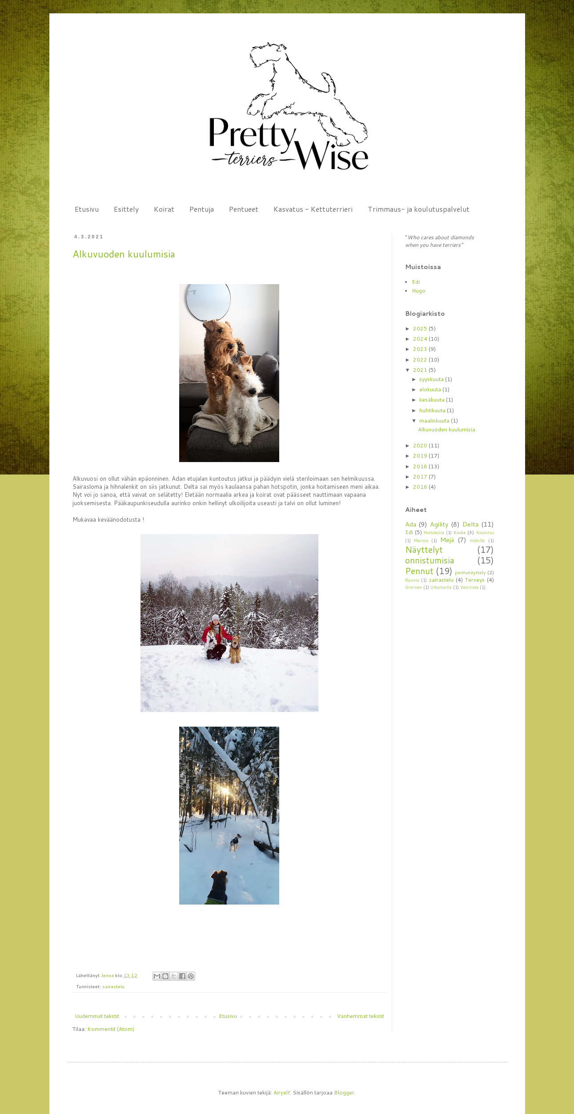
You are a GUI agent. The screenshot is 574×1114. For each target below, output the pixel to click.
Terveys (475, 579)
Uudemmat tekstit (97, 1016)
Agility (439, 524)
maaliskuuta (435, 420)
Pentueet (243, 209)
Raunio (412, 580)
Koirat (164, 209)
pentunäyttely (470, 572)
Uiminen (413, 587)
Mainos (421, 540)
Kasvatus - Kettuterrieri (313, 209)
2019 (421, 455)
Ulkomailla (441, 587)
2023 (421, 349)
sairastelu (113, 986)
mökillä (477, 540)
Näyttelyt (424, 549)
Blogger (344, 1092)
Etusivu (87, 209)
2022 (421, 359)
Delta (470, 524)
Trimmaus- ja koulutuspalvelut (419, 209)
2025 (421, 328)
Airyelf (281, 1092)
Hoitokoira (434, 532)
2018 (421, 466)
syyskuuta (432, 379)
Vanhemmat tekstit (360, 1016)
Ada (410, 524)
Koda (460, 532)
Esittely (126, 209)
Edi (416, 282)
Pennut (419, 571)
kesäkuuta (432, 399)
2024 (421, 338)
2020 (421, 445)
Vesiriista (469, 587)
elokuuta (430, 389)
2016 (421, 487)
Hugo (418, 290)
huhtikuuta (433, 410)
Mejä (447, 539)
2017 (421, 476)
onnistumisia (429, 560)
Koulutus (485, 532)
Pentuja (201, 209)
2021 (421, 370)
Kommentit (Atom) (110, 1029)
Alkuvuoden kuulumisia (123, 254)
